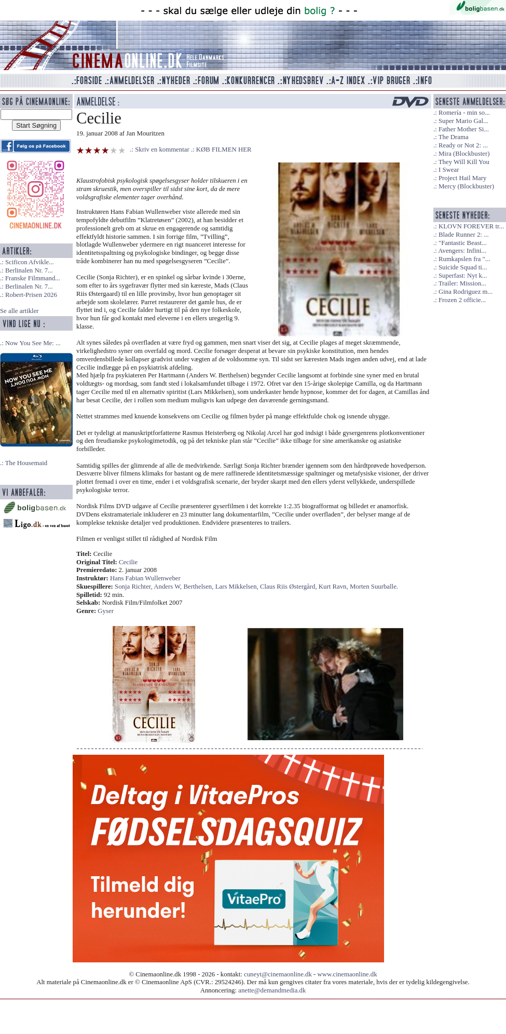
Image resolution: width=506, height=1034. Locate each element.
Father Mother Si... (464, 129)
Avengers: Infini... (462, 250)
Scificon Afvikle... (29, 262)
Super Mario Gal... (463, 121)
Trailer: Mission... (462, 283)
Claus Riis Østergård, (289, 586)
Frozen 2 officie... (462, 300)
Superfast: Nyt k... (463, 275)
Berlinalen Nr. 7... (29, 270)
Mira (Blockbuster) (464, 153)
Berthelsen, (199, 586)
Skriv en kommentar (162, 149)
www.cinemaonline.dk (347, 974)
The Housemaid (26, 463)
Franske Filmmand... (32, 278)
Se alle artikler (19, 311)
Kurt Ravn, (334, 586)
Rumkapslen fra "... (464, 259)
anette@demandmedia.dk (272, 990)
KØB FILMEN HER (224, 149)
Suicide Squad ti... (463, 267)
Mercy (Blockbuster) (466, 186)
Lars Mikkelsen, (237, 586)
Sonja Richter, (134, 586)
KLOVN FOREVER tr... (471, 226)
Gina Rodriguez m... (466, 291)
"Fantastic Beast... (463, 243)
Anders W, (168, 586)
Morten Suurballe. (374, 586)
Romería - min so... (464, 112)
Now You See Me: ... (33, 343)
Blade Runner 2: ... (464, 234)
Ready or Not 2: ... (463, 145)
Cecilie (128, 562)
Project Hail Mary (462, 178)
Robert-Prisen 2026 (31, 294)
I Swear (449, 169)
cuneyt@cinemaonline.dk (278, 974)
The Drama (454, 137)
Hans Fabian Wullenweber (145, 578)
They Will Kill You (464, 162)
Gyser (106, 611)
